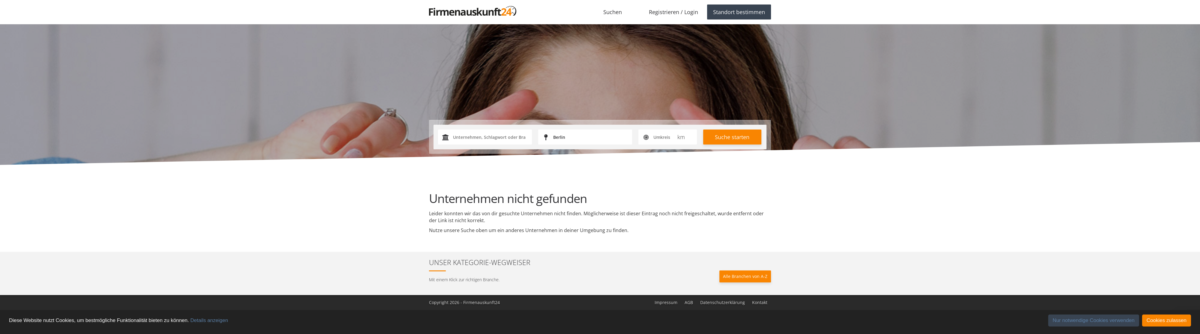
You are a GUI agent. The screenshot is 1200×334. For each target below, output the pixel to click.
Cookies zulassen (1166, 320)
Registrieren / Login (673, 12)
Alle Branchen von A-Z (745, 276)
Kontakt (759, 302)
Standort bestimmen (739, 12)
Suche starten (732, 137)
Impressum (666, 302)
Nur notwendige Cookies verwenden (1094, 320)
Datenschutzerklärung (722, 302)
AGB (689, 302)
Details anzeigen (209, 320)
